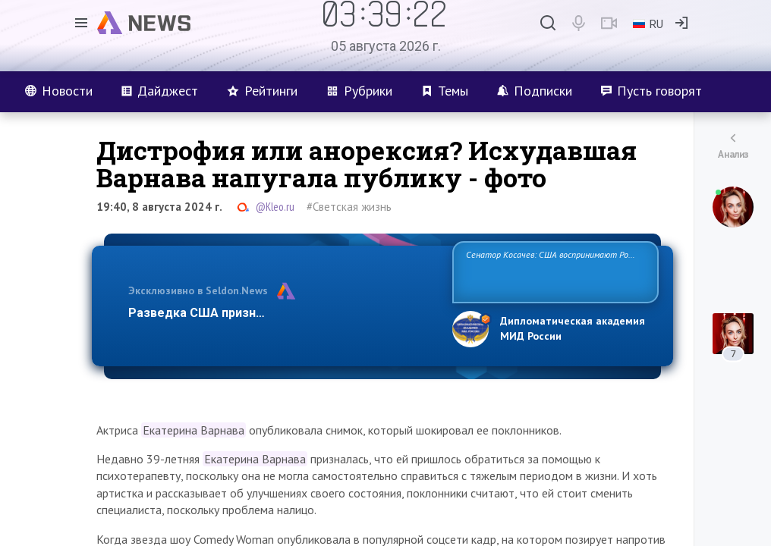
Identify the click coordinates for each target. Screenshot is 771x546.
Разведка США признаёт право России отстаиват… (281, 313)
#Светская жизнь (349, 206)
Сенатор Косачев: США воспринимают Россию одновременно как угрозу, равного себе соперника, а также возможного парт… (553, 271)
